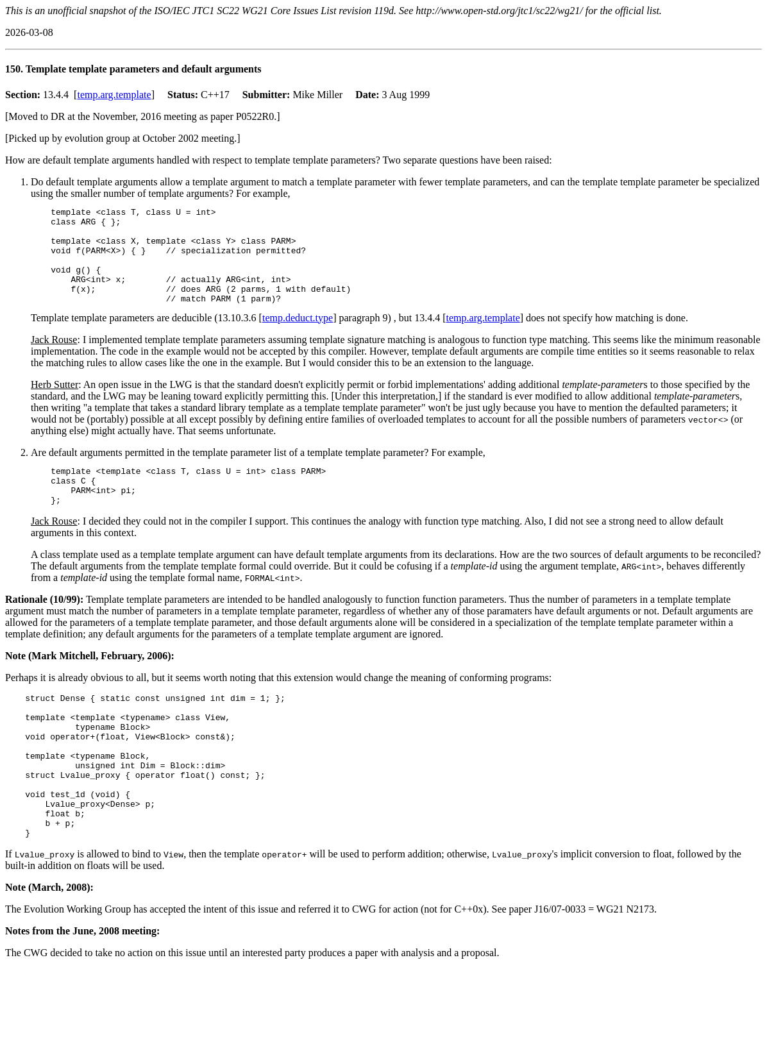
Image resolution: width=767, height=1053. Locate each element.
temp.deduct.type (297, 337)
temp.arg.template (114, 94)
